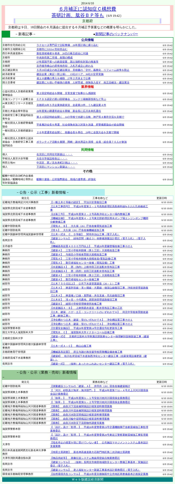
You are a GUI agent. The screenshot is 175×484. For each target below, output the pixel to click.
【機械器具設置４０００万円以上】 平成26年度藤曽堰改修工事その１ (91, 246)
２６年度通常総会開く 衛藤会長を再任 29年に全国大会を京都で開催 (78, 132)
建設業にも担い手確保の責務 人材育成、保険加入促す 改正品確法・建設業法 (83, 82)
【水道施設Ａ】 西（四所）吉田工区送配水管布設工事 (82, 271)
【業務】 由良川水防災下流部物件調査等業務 (77, 422)
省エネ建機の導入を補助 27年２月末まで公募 (64, 78)
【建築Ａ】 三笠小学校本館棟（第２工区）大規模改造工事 (85, 275)
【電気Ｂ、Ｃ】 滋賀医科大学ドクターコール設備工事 (82, 332)
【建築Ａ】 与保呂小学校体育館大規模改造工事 (78, 254)
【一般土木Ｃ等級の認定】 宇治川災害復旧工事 (78, 202)
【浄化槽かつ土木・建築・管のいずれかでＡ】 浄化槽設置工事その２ (91, 323)
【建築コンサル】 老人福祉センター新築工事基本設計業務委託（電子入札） (95, 469)
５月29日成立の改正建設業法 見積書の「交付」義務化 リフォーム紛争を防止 (83, 69)
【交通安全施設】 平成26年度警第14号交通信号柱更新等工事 (86, 328)
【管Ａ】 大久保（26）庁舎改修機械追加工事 (77, 230)
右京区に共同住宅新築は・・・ (55, 154)
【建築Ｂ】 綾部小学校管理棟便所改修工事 (76, 303)
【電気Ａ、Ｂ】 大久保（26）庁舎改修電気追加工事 (81, 225)
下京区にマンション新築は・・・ (56, 166)
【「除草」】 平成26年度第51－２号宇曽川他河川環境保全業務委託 (90, 402)
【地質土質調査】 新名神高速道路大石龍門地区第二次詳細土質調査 (90, 452)
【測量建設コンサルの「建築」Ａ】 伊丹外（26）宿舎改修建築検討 (90, 386)
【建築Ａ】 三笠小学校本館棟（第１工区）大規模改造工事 (85, 250)
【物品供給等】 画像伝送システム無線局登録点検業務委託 (85, 457)
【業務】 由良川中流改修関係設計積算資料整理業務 (81, 410)
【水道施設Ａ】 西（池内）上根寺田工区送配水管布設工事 (85, 266)
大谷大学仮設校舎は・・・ (52, 158)
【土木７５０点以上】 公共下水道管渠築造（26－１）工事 (85, 283)
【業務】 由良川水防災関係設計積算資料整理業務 (80, 414)
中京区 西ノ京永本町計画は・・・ (57, 162)
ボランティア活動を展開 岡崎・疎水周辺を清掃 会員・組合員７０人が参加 (82, 141)
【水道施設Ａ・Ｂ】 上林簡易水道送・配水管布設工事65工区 (86, 307)
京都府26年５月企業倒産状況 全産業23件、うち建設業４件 (71, 105)
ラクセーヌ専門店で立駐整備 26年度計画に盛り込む (67, 45)
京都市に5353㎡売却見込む (52, 49)
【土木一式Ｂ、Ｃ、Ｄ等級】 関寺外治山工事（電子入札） (85, 234)
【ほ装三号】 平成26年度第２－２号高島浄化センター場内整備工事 (90, 214)
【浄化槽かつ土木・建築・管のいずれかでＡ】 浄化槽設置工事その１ (91, 319)
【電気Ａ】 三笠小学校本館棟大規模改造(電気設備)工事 (83, 258)
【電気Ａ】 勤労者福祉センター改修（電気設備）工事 (82, 262)
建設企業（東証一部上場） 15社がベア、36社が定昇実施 (70, 74)
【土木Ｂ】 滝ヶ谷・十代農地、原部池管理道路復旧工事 (83, 299)
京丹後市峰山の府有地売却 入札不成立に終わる (65, 65)
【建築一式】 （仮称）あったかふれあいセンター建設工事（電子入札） (92, 363)
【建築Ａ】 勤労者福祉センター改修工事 (74, 279)
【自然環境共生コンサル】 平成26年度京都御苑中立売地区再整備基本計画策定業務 (99, 474)
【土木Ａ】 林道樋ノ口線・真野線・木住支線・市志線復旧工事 (87, 295)
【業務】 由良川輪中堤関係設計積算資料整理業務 (80, 418)
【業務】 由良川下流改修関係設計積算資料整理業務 (81, 406)
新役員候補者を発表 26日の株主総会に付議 (62, 53)
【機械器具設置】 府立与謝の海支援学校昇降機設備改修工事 (86, 351)
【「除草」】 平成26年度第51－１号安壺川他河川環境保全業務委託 (90, 398)
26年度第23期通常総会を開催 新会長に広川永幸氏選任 (69, 110)
